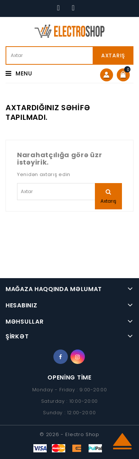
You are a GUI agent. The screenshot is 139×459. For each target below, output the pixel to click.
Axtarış (113, 55)
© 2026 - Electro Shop (69, 434)
